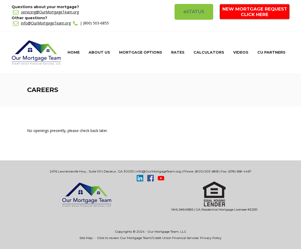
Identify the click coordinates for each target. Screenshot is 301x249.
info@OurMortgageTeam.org (46, 23)
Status (193, 11)
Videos (240, 52)
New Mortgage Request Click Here (254, 11)
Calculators (208, 52)
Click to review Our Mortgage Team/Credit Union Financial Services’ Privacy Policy (159, 238)
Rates (178, 52)
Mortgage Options (140, 52)
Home (74, 52)
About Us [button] (99, 52)
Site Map (86, 238)
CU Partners (271, 52)
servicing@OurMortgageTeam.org (50, 11)
